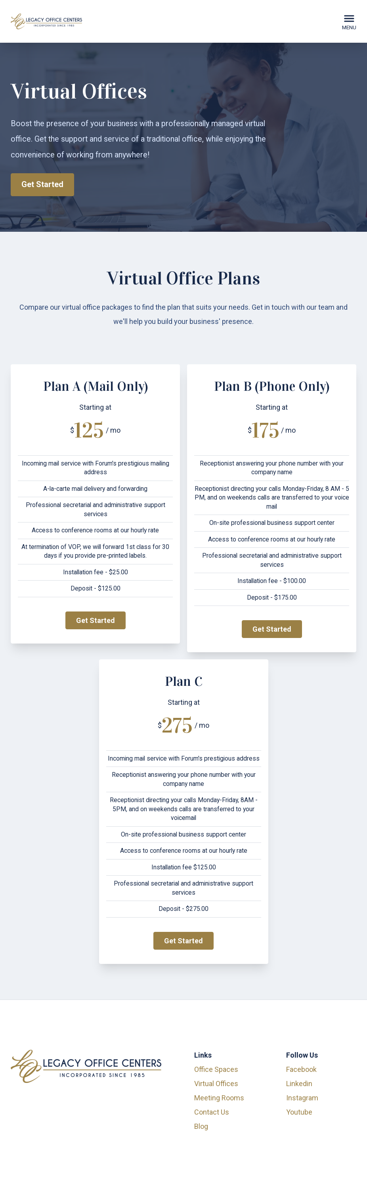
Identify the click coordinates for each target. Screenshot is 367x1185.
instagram (302, 1098)
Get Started (42, 184)
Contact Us (211, 1112)
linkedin (299, 1083)
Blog (201, 1126)
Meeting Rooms (219, 1098)
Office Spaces (216, 1069)
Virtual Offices (216, 1083)
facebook (301, 1069)
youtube (299, 1112)
